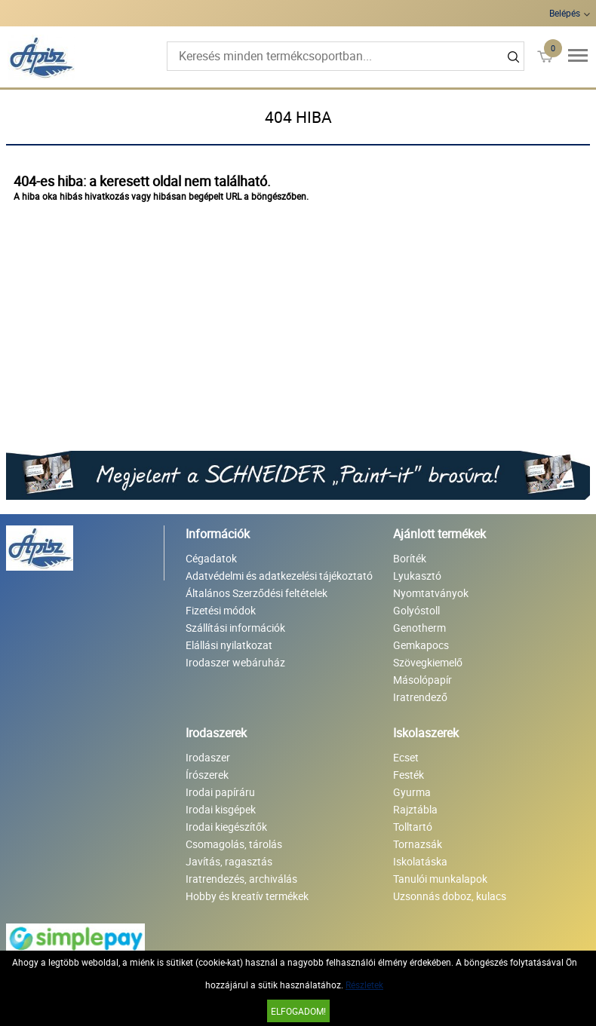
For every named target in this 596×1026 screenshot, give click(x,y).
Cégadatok (211, 558)
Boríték (409, 558)
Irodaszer (208, 757)
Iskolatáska (420, 861)
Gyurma (412, 792)
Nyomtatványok (431, 593)
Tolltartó (412, 826)
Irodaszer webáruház (235, 662)
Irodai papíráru (220, 792)
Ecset (406, 757)
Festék (408, 774)
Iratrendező (420, 697)
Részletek (364, 985)
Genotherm (419, 627)
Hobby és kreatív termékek (247, 896)
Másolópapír (422, 679)
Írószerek (207, 774)
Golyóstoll (416, 610)
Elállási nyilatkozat (229, 645)
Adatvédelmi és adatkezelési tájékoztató (279, 575)
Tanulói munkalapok (440, 878)
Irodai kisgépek (221, 809)
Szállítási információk (235, 627)
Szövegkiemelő (427, 662)
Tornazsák (417, 844)
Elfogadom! (298, 1011)
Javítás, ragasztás (229, 861)
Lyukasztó (417, 575)
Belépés (564, 13)
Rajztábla (415, 809)
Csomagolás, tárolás (234, 844)
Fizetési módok (221, 610)
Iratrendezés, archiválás (241, 878)
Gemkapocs (421, 645)
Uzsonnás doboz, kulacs (449, 896)
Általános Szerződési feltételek (256, 593)
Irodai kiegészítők (226, 826)
